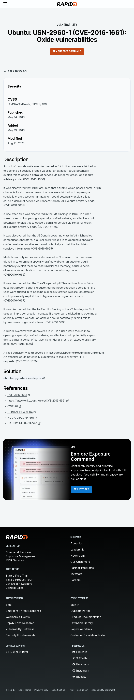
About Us (76, 543)
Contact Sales (14, 587)
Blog (8, 604)
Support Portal (80, 610)
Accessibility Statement (103, 690)
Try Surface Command (67, 51)
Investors (76, 574)
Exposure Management (21, 556)
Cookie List (82, 690)
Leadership (77, 549)
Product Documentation (85, 617)
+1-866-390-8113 (17, 652)
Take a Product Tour (19, 579)
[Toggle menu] (5, 4)
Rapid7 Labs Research (20, 623)
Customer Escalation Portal (87, 635)
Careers (75, 580)
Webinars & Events (18, 617)
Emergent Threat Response (23, 610)
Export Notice (58, 690)
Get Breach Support (19, 583)
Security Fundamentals (20, 635)
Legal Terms (25, 690)
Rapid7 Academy (81, 629)
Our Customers (80, 561)
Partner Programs (82, 567)
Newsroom (77, 555)
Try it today (81, 489)
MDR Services (15, 560)
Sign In (74, 604)
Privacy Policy (41, 690)
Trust (70, 690)
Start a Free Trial (16, 575)
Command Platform (18, 552)
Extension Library (81, 623)
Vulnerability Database (20, 629)
